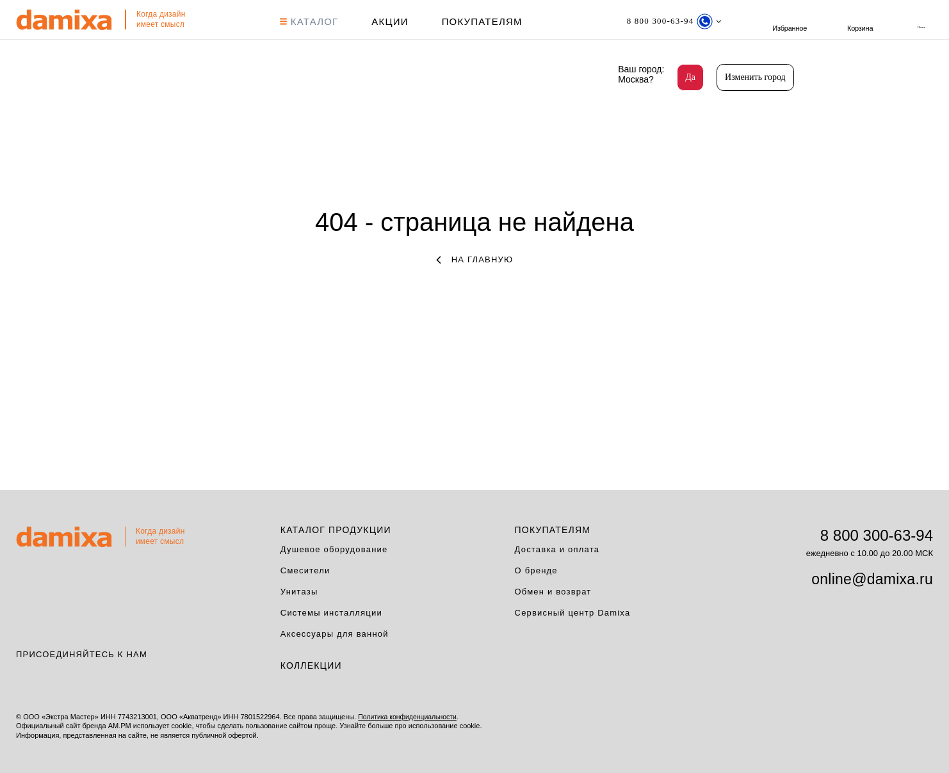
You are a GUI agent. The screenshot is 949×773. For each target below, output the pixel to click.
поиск (782, 20)
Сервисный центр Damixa (573, 611)
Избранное (851, 20)
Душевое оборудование (334, 548)
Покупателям (481, 20)
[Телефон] (672, 20)
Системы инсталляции (331, 611)
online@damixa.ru (872, 578)
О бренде (536, 569)
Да (690, 77)
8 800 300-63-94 (876, 534)
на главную (475, 258)
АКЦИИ (388, 20)
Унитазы (299, 590)
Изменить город (755, 77)
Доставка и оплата (557, 548)
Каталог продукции (335, 528)
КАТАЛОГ (308, 20)
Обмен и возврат (553, 590)
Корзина (920, 20)
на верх (936, 725)
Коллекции (311, 664)
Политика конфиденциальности (410, 715)
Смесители (305, 569)
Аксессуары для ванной (334, 632)
